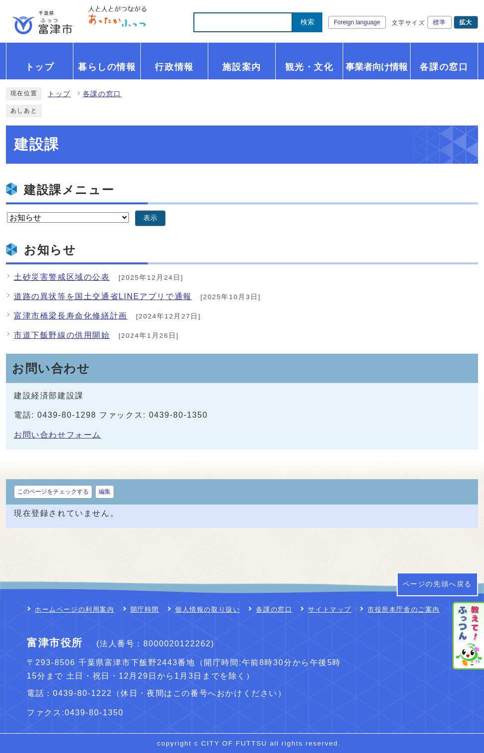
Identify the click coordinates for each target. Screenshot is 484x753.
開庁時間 (144, 609)
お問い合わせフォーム (57, 435)
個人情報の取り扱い (207, 609)
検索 (307, 22)
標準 (439, 22)
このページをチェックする (53, 491)
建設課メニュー (69, 189)
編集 (105, 491)
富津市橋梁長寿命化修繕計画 (70, 316)
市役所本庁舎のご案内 (403, 609)
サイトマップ (330, 609)
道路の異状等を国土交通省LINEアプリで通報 (103, 296)
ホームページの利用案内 (75, 609)
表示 (150, 218)
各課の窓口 (102, 94)
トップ (59, 94)
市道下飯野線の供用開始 (62, 335)
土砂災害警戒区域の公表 (62, 277)
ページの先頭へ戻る (437, 584)
